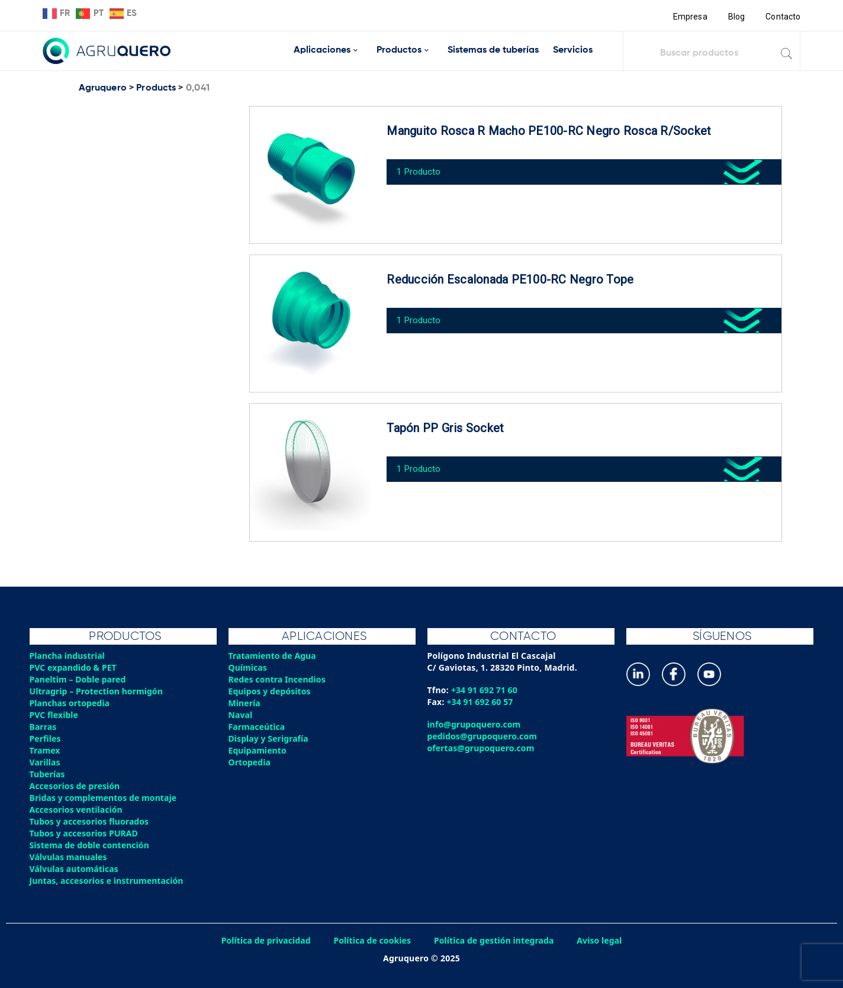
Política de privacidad (263, 940)
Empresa (688, 16)
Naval (241, 714)
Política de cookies (371, 940)
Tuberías (48, 774)
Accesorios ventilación (77, 809)
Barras (43, 726)
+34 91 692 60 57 (481, 701)
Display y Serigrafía (270, 738)
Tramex (45, 750)
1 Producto (422, 168)
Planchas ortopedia (71, 703)
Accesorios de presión (76, 785)
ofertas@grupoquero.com (482, 748)
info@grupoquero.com (475, 724)
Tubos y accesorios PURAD (85, 833)
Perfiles (46, 738)
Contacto (782, 16)
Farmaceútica (258, 726)
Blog (735, 16)
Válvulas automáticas (75, 868)
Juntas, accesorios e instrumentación (108, 880)
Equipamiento (258, 750)
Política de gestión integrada (495, 940)
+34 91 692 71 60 (485, 690)
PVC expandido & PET (74, 667)
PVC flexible (55, 714)
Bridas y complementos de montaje (105, 797)
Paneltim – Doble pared (79, 679)
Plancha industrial (68, 655)
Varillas (45, 762)
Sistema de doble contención (91, 845)
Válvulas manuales (69, 857)
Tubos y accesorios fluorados (91, 821)
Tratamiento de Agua (273, 655)
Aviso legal (603, 940)
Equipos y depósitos (271, 691)
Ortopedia (250, 762)
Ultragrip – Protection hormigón (98, 691)
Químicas (248, 667)
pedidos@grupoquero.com (483, 736)
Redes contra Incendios (278, 679)
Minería (245, 703)
